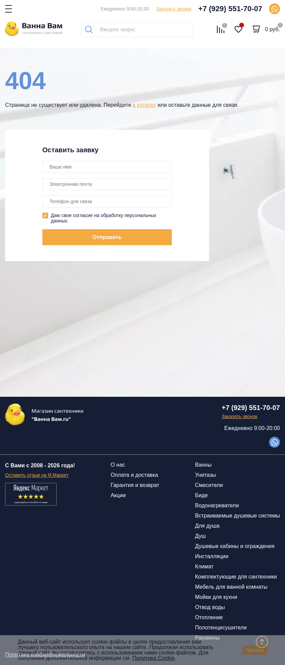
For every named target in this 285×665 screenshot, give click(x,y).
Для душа (207, 526)
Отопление (209, 617)
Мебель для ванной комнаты (231, 587)
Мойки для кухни (216, 597)
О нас (117, 465)
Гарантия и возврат (134, 485)
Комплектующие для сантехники (236, 577)
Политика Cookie (153, 658)
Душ (200, 536)
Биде (201, 495)
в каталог (144, 105)
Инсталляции (211, 556)
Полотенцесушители (220, 627)
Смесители (209, 485)
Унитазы (205, 475)
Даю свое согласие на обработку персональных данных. (103, 218)
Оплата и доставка (134, 475)
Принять (255, 650)
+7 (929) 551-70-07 (230, 8)
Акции (118, 495)
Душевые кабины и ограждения (234, 546)
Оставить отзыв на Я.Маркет (36, 475)
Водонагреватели (217, 505)
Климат (204, 566)
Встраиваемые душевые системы (237, 516)
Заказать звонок (173, 9)
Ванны (203, 465)
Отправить (107, 237)
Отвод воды (210, 607)
